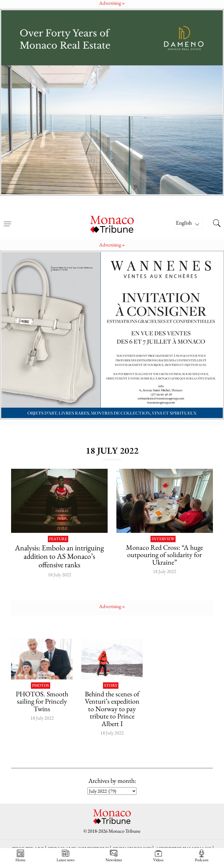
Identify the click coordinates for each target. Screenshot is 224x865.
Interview (163, 539)
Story (110, 685)
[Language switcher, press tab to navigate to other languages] (188, 224)
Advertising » (112, 245)
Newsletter (114, 856)
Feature (58, 539)
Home (20, 856)
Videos (158, 856)
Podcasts (202, 856)
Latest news (66, 856)
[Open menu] (7, 220)
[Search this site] (216, 223)
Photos (40, 685)
